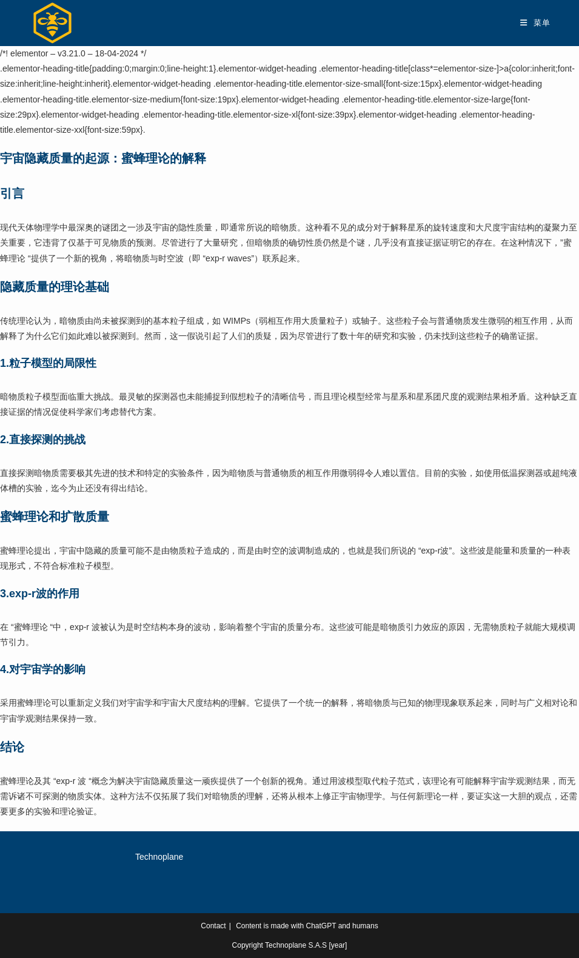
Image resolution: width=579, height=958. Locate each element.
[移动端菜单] (535, 22)
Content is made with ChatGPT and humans (307, 926)
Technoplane (159, 857)
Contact (213, 926)
